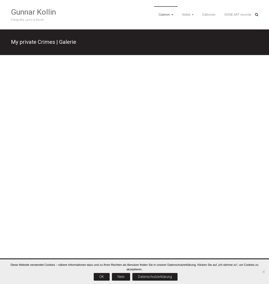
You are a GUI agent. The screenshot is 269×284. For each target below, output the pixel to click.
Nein (121, 277)
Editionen (209, 14)
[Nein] (263, 271)
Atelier (186, 14)
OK (101, 277)
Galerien (164, 14)
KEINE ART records (238, 14)
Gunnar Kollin (33, 11)
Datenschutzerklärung (155, 277)
